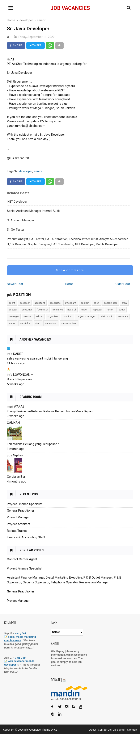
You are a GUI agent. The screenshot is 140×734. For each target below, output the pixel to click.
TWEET (35, 45)
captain (85, 302)
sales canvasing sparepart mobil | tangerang (37, 358)
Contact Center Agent (22, 559)
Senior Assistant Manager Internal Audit (33, 211)
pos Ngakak (15, 455)
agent (12, 302)
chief (96, 302)
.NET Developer (17, 201)
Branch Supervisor (19, 379)
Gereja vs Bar (16, 477)
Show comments (70, 270)
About (92, 729)
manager (14, 316)
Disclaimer (119, 729)
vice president (69, 323)
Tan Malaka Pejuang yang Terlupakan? (33, 444)
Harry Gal (20, 633)
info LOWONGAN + (20, 375)
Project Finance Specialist (24, 504)
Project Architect (18, 524)
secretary (123, 316)
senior (12, 323)
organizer (52, 316)
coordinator (110, 302)
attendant (70, 302)
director (13, 309)
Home (69, 284)
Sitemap (132, 729)
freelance (57, 309)
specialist (25, 323)
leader (121, 309)
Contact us (104, 729)
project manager (86, 316)
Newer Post (15, 284)
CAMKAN (13, 423)
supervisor (51, 323)
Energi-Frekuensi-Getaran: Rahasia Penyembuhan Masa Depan (50, 411)
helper (84, 309)
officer (39, 316)
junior (110, 309)
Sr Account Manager (20, 220)
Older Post (122, 284)
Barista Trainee (17, 531)
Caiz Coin (20, 657)
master (27, 316)
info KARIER (15, 354)
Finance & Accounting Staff (26, 537)
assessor (25, 302)
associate (55, 302)
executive (27, 309)
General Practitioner (20, 510)
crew (124, 302)
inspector (97, 309)
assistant (39, 302)
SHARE (16, 45)
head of (71, 309)
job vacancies (70, 8)
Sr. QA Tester (15, 229)
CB (56, 729)
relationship (106, 316)
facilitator (42, 309)
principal (67, 316)
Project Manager (18, 517)
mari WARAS (16, 406)
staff (38, 323)
